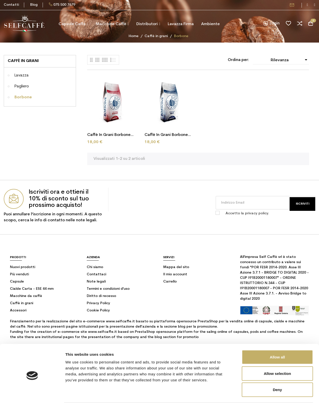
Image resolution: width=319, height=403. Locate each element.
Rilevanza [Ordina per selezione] (290, 60)
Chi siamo (95, 267)
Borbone (23, 97)
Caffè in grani (23, 61)
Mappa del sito (176, 267)
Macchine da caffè (26, 296)
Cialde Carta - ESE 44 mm (32, 289)
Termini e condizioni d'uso (108, 289)
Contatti (11, 5)
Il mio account (175, 274)
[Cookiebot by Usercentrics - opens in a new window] (32, 393)
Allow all (277, 338)
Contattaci (96, 274)
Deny (277, 370)
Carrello (170, 282)
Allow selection (277, 354)
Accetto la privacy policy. (247, 213)
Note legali (96, 282)
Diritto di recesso (101, 296)
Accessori (18, 310)
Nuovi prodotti (22, 267)
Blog (34, 5)
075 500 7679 (64, 5)
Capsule (17, 282)
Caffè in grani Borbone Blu (166, 135)
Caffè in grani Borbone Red (109, 135)
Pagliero (21, 86)
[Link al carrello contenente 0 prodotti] (310, 23)
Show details (261, 393)
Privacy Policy (98, 303)
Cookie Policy (98, 310)
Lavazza (21, 75)
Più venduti (19, 274)
